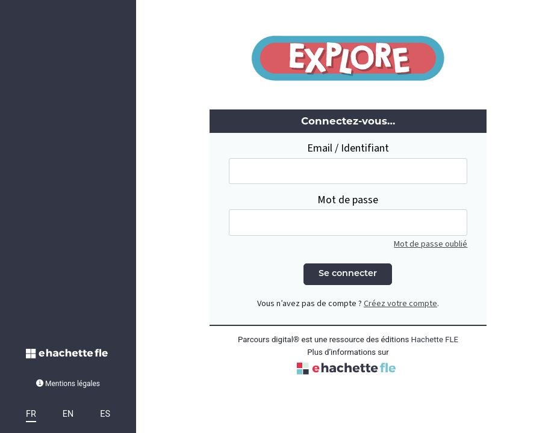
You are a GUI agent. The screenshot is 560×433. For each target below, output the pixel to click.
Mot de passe (347, 199)
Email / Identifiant (348, 148)
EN (68, 414)
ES (105, 414)
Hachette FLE (435, 339)
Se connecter (348, 273)
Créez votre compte (400, 303)
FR (31, 414)
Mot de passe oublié (430, 244)
